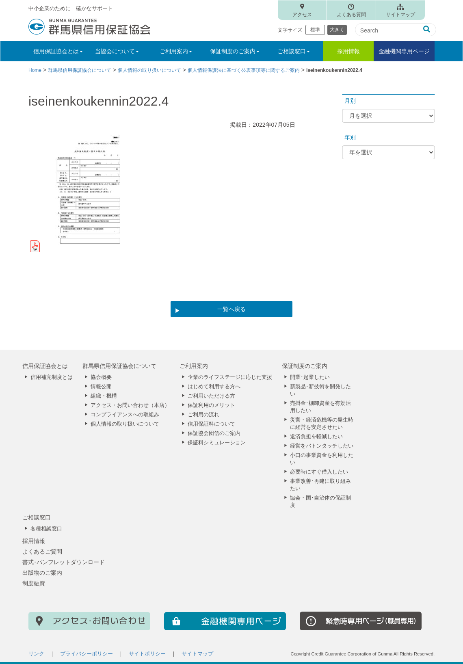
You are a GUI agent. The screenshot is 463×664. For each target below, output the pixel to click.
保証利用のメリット (211, 405)
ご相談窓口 (36, 517)
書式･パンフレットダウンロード (63, 562)
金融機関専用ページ (404, 51)
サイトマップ (400, 14)
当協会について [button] (117, 51)
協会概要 (101, 377)
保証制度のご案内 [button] (235, 51)
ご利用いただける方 (211, 396)
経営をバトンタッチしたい (321, 446)
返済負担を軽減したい (316, 436)
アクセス (302, 14)
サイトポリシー (147, 654)
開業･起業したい (310, 377)
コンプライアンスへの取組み (125, 414)
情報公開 (101, 386)
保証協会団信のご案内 (214, 433)
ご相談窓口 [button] (293, 51)
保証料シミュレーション (217, 443)
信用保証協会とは (45, 366)
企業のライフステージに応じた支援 (230, 377)
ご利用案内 (194, 366)
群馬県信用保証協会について (119, 366)
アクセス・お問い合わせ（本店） (130, 405)
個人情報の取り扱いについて (125, 424)
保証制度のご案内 (304, 366)
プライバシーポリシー (86, 654)
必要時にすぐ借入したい (319, 472)
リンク (36, 654)
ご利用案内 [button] (176, 51)
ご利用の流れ (203, 414)
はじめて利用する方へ (214, 386)
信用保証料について (211, 424)
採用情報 (348, 51)
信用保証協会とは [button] (58, 51)
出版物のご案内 (42, 572)
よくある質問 (351, 14)
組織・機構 (104, 396)
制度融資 (33, 583)
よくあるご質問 (42, 551)
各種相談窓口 (46, 529)
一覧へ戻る (231, 309)
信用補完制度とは (51, 377)
